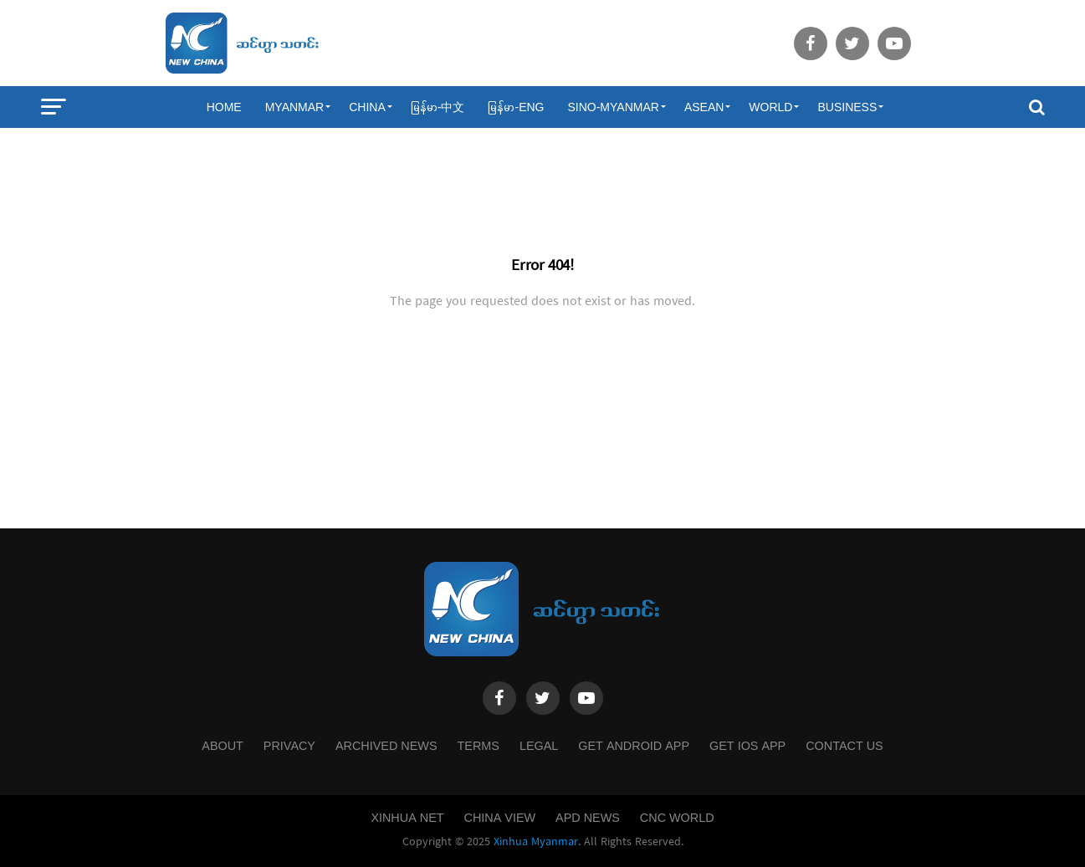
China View (500, 817)
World (770, 107)
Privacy (289, 745)
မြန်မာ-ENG (516, 107)
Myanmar (295, 107)
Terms (478, 745)
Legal (538, 745)
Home (224, 107)
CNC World (677, 817)
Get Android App (633, 745)
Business (847, 107)
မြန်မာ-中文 (438, 107)
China (367, 107)
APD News (587, 817)
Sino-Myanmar (612, 107)
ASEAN (704, 107)
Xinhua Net (407, 817)
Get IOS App (747, 745)
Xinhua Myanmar (536, 842)
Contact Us (844, 745)
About (222, 745)
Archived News (386, 745)
